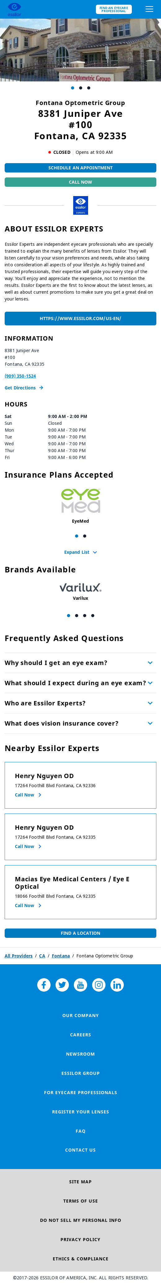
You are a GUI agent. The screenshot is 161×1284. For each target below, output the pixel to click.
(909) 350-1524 (20, 376)
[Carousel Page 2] (80, 87)
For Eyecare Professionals (80, 1092)
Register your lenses (80, 1112)
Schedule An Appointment (80, 168)
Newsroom (80, 1054)
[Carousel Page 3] (88, 87)
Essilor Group (80, 1073)
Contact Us (80, 1150)
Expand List (77, 552)
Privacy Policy (80, 1239)
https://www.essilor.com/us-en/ (80, 318)
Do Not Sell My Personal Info (80, 1220)
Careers (80, 1035)
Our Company (80, 1015)
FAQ (81, 1131)
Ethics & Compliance (81, 1259)
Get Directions (24, 388)
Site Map (80, 1182)
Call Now (80, 182)
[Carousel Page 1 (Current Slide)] (72, 87)
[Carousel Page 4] (92, 615)
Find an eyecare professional (114, 9)
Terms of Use (80, 1201)
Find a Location (80, 933)
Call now (24, 795)
